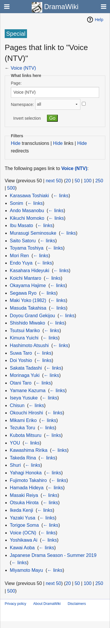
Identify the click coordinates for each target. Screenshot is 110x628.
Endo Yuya (21, 262)
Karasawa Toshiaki (29, 195)
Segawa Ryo (23, 293)
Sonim (16, 203)
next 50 (53, 180)
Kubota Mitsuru (26, 435)
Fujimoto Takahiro (28, 480)
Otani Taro (21, 382)
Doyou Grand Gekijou (32, 315)
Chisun (17, 405)
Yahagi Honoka (26, 472)
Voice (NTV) (23, 68)
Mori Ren (19, 255)
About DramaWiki (46, 604)
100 (88, 180)
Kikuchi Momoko (27, 218)
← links (60, 195)
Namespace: (22, 104)
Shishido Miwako (27, 322)
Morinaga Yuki (25, 375)
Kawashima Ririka (29, 450)
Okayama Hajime (28, 285)
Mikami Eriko (23, 420)
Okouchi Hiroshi (26, 412)
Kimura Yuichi (24, 337)
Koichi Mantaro (25, 278)
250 (99, 180)
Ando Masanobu (27, 210)
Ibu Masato (21, 225)
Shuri (15, 465)
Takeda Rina (23, 457)
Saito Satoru (23, 240)
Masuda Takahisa (28, 308)
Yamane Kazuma (28, 390)
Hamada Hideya (27, 487)
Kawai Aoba (22, 547)
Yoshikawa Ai (24, 540)
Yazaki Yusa (22, 517)
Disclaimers (77, 604)
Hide (16, 143)
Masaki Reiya (24, 495)
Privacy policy (15, 604)
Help (99, 19)
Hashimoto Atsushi (29, 345)
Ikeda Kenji (21, 510)
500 (11, 188)
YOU (15, 442)
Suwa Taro (21, 353)
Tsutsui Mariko (25, 330)
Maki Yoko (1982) (28, 300)
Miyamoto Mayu (26, 570)
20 (68, 180)
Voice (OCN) (23, 532)
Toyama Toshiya (26, 248)
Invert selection (27, 118)
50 (77, 180)
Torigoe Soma (24, 525)
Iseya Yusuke (24, 397)
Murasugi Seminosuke (33, 233)
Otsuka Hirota (24, 502)
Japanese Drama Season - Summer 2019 (53, 555)
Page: (16, 83)
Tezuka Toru (22, 427)
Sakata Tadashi (26, 368)
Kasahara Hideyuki (29, 270)
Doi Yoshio (21, 360)
